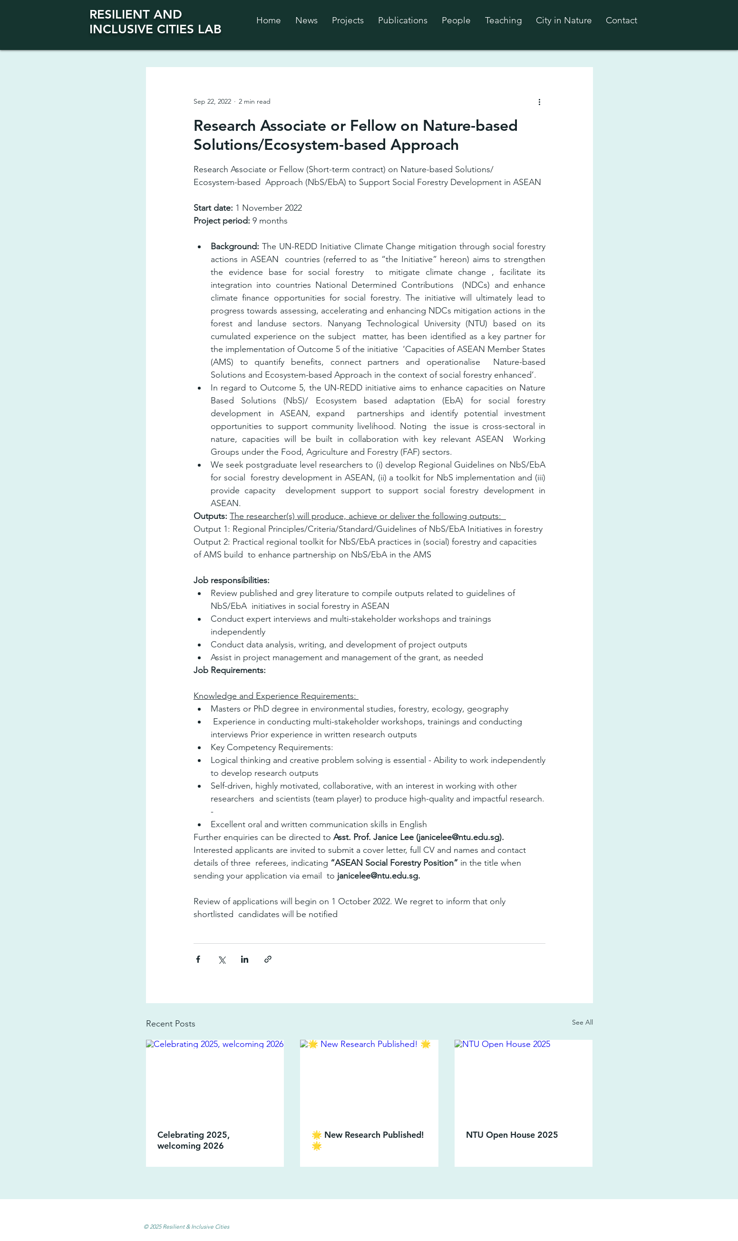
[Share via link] (267, 959)
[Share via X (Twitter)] (221, 959)
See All (582, 1022)
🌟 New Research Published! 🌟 (367, 1140)
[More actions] (539, 101)
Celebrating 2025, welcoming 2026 (193, 1140)
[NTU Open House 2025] (524, 1078)
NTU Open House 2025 (512, 1134)
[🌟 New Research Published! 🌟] (369, 1079)
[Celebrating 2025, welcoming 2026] (215, 1078)
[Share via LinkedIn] (244, 959)
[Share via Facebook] (198, 959)
